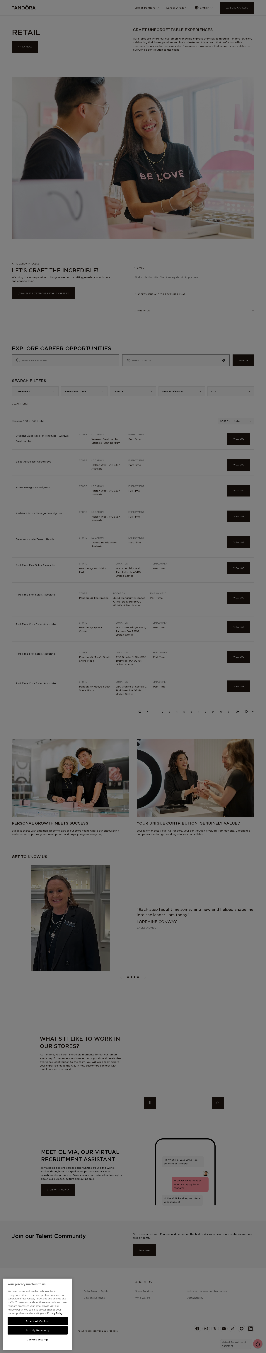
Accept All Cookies (37, 1321)
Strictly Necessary (37, 1330)
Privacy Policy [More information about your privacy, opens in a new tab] (55, 1313)
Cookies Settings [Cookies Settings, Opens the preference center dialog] (37, 1339)
